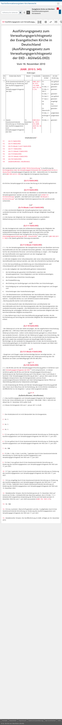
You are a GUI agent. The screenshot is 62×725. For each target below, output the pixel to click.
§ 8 (4, 159)
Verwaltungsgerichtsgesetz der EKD (18, 370)
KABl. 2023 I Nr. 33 (37, 125)
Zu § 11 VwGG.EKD (31, 226)
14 (4, 509)
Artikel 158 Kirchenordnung (30, 168)
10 (4, 471)
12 (4, 493)
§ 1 (4, 141)
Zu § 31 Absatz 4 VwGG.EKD (31, 352)
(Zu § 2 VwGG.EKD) (14, 141)
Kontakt (4, 721)
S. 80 (34, 128)
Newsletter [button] (13, 721)
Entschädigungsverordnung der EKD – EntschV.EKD (20, 236)
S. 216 (35, 89)
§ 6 (4, 154)
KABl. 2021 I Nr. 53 (37, 83)
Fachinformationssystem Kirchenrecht (18, 3)
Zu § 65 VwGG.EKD (31, 365)
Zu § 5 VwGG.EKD (31, 190)
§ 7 (4, 156)
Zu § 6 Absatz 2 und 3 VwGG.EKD (31, 207)
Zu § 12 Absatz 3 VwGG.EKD (31, 245)
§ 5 (4, 151)
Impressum (22, 721)
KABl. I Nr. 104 (41, 499)
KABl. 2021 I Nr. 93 (37, 86)
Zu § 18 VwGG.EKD (31, 326)
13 (4, 504)
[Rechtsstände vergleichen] (50, 21)
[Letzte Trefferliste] (24, 12)
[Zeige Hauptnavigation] (58, 3)
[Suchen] (28, 12)
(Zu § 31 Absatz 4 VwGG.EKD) (17, 156)
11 (4, 480)
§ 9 (4, 162)
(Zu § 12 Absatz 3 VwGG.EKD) (17, 151)
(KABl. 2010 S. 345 (30, 69)
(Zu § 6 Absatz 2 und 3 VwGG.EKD (19, 146)
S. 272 (49, 499)
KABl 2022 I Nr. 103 (36, 121)
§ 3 (4, 146)
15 (4, 518)
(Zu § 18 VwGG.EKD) (14, 154)
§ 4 (4, 149)
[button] (56, 21)
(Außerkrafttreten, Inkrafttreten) (19, 162)
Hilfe (59, 721)
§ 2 (4, 144)
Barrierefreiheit (50, 721)
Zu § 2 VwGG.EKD (31, 181)
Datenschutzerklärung (35, 721)
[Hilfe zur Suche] (20, 12)
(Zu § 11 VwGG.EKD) (14, 149)
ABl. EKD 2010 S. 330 (13, 174)
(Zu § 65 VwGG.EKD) (14, 159)
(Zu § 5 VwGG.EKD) (14, 144)
